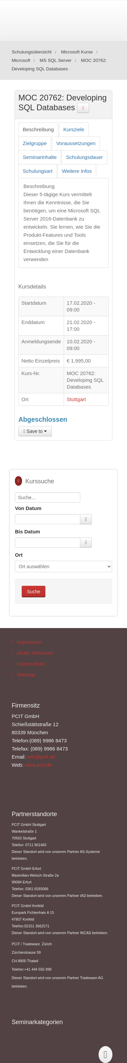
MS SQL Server (55, 60)
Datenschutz (31, 664)
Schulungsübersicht (31, 51)
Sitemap (26, 674)
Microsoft (21, 60)
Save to (34, 431)
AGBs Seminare (35, 653)
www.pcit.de (38, 765)
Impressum (29, 642)
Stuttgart (76, 399)
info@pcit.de (41, 757)
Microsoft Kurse (77, 51)
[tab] (38, 129)
